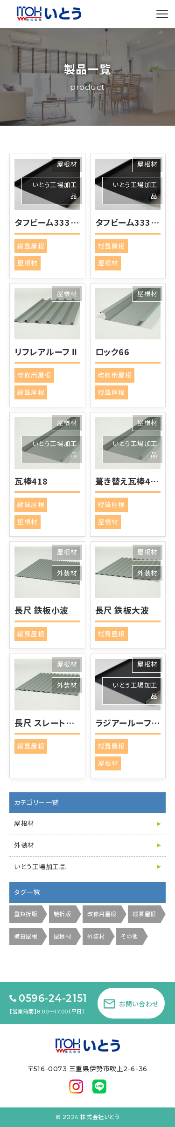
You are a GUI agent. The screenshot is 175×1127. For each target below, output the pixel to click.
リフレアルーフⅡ (46, 351)
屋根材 (67, 164)
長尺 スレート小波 (48, 722)
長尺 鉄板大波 (122, 610)
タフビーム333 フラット (58, 222)
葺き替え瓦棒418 (128, 481)
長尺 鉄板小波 (41, 610)
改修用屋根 (34, 375)
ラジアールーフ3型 (130, 722)
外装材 (67, 573)
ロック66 (112, 351)
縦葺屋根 (30, 246)
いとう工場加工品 (40, 867)
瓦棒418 (31, 481)
